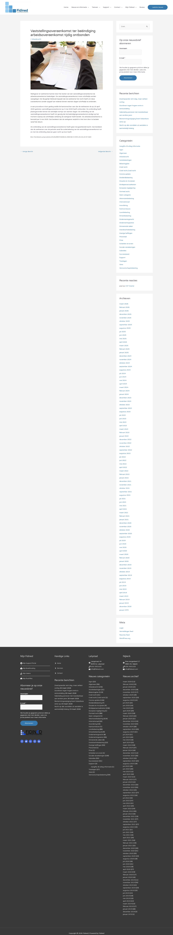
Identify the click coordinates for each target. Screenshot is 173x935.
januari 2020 (124, 561)
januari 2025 (124, 352)
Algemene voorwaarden (85, 929)
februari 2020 (124, 558)
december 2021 (125, 481)
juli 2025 (122, 332)
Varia (121, 264)
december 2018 (125, 606)
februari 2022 (124, 474)
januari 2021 (124, 520)
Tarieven (95, 7)
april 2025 (123, 342)
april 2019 (123, 593)
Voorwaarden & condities (131, 929)
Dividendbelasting (126, 178)
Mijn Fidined (129, 7)
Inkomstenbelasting (126, 198)
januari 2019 (124, 603)
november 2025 (125, 318)
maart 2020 (123, 554)
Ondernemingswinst (126, 223)
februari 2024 (124, 391)
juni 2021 (122, 502)
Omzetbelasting (125, 216)
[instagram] (35, 741)
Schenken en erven (126, 244)
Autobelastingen (125, 160)
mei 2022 (122, 464)
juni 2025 (122, 335)
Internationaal (124, 202)
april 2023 (123, 426)
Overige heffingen (125, 233)
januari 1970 (124, 610)
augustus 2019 (125, 579)
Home (66, 7)
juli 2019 (122, 582)
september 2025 (125, 325)
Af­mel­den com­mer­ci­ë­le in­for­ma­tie (108, 929)
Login (121, 628)
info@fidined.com (97, 669)
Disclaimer (70, 929)
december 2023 (125, 398)
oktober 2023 (124, 405)
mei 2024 (122, 380)
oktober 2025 (124, 321)
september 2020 (125, 533)
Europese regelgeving (127, 188)
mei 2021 (122, 506)
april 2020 (123, 551)
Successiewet (124, 254)
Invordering (123, 205)
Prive (121, 240)
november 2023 (125, 401)
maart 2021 (123, 513)
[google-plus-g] (31, 741)
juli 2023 (122, 415)
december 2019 (125, 565)
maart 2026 (123, 304)
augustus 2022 (125, 453)
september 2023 (125, 408)
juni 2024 (122, 377)
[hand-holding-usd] (25, 674)
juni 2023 (122, 419)
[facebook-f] (22, 741)
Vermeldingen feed (126, 631)
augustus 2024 (125, 370)
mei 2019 (122, 589)
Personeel (123, 237)
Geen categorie (125, 195)
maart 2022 (123, 471)
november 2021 (125, 485)
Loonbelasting (124, 212)
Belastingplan (124, 164)
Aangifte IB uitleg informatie (129, 146)
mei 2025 (122, 339)
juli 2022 (122, 457)
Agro (121, 150)
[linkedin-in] (39, 741)
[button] (158, 7)
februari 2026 (124, 307)
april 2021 (123, 509)
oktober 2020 (124, 530)
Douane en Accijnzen (127, 181)
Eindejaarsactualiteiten (127, 184)
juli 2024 (122, 373)
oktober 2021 (124, 488)
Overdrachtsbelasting (127, 230)
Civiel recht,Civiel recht (127, 171)
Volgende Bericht (105, 152)
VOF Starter (129, 286)
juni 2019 (122, 586)
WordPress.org (124, 638)
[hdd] (26, 679)
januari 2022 (124, 478)
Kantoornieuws (124, 209)
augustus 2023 (125, 412)
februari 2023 (124, 432)
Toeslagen (123, 261)
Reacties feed (124, 635)
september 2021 (125, 492)
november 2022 (125, 443)
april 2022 (123, 467)
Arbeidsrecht (36, 39)
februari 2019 (124, 600)
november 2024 (125, 359)
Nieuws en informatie (79, 7)
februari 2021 (124, 516)
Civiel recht (123, 167)
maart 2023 (123, 429)
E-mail (122, 58)
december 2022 (125, 439)
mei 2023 (122, 422)
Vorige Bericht (27, 152)
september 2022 (125, 450)
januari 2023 (124, 436)
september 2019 (125, 575)
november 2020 (125, 526)
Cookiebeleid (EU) (58, 929)
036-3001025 (96, 667)
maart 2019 (123, 596)
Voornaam (123, 48)
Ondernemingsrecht (126, 219)
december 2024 (125, 356)
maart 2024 (123, 387)
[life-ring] (29, 663)
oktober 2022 (124, 446)
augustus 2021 (125, 495)
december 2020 (125, 523)
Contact (117, 7)
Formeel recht (124, 191)
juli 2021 (122, 499)
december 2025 (125, 314)
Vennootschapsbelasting (128, 268)
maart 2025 (123, 346)
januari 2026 (124, 311)
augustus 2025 (125, 328)
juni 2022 (122, 460)
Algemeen (123, 153)
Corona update (125, 174)
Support (106, 7)
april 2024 (123, 384)
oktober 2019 (124, 572)
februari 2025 (124, 349)
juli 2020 (122, 540)
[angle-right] (58, 663)
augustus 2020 (125, 537)
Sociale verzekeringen (127, 247)
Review (142, 7)
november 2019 (125, 568)
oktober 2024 (124, 363)
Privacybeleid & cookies (40, 929)
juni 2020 (122, 544)
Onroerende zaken (126, 226)
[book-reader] (28, 668)
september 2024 (125, 366)
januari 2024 (124, 394)
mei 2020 (122, 547)
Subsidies (122, 251)
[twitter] (26, 741)
